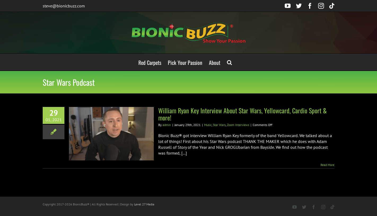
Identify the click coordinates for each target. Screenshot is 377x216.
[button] (229, 62)
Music (208, 125)
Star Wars (219, 125)
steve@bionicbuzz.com (64, 5)
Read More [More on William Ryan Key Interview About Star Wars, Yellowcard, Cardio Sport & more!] (327, 165)
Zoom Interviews (238, 125)
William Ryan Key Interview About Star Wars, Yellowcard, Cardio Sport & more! (242, 114)
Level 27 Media (144, 204)
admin (167, 125)
